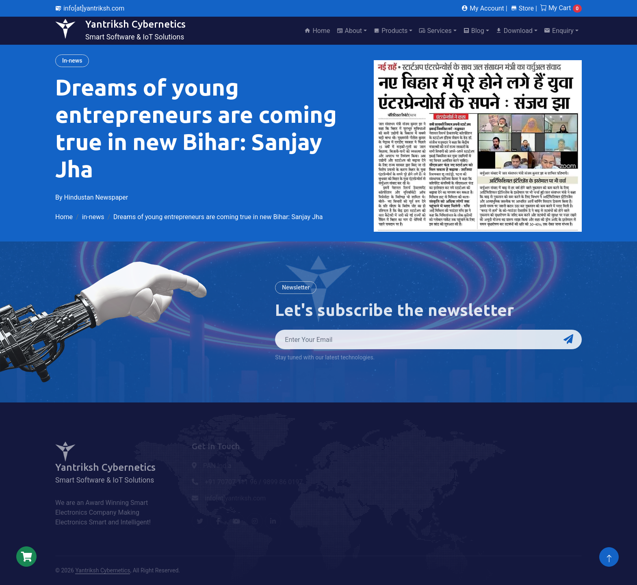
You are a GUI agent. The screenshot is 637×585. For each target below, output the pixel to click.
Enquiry (559, 31)
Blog (473, 31)
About (349, 31)
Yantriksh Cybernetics (102, 570)
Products (390, 31)
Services (435, 31)
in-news (93, 217)
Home (317, 31)
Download (514, 31)
